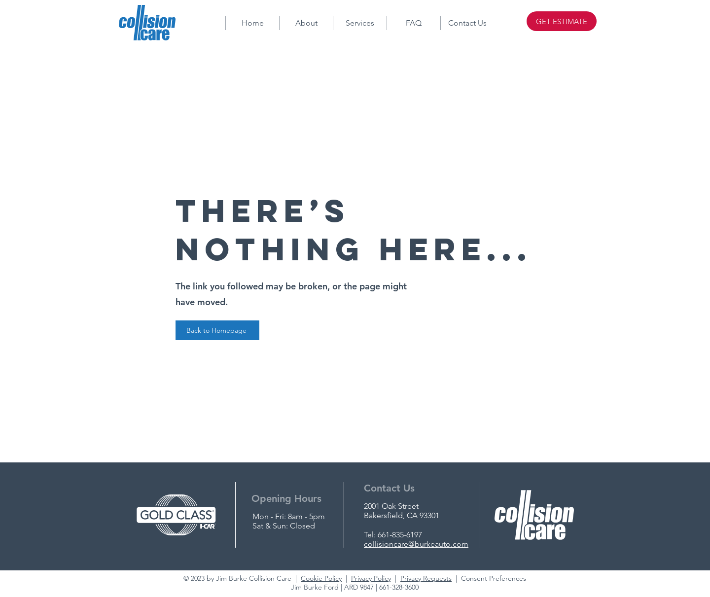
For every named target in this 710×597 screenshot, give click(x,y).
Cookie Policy (321, 578)
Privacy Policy (371, 578)
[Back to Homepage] (217, 330)
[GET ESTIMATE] (562, 21)
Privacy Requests (426, 578)
